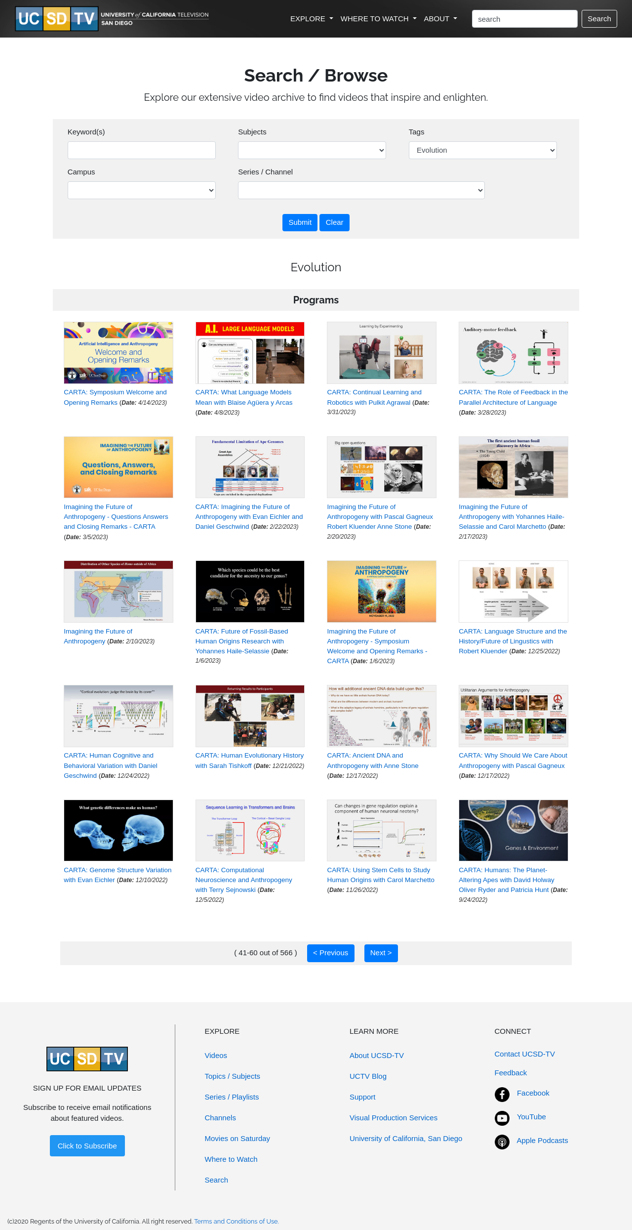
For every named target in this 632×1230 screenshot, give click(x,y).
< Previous (330, 952)
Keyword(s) (86, 131)
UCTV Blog (368, 1076)
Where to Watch (231, 1159)
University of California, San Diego (406, 1138)
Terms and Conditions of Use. (236, 1221)
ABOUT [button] (438, 18)
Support (363, 1097)
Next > (381, 952)
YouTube (531, 1116)
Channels (220, 1117)
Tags (417, 131)
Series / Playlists (232, 1097)
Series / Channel (265, 172)
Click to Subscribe (87, 1146)
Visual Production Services (393, 1117)
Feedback (511, 1072)
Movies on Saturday (238, 1138)
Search (599, 18)
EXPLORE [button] (308, 18)
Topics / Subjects (233, 1076)
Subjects (252, 131)
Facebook (533, 1093)
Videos (216, 1055)
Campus (81, 172)
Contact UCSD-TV (525, 1054)
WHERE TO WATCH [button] (376, 18)
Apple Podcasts (542, 1140)
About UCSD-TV (377, 1055)
